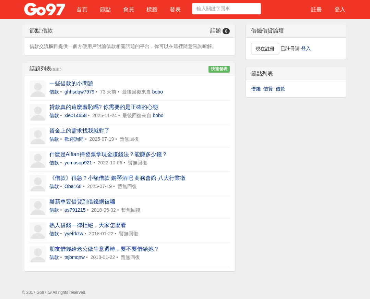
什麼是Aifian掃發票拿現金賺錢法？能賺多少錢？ (108, 154)
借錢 (256, 88)
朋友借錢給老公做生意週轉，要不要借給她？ (104, 249)
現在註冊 (265, 48)
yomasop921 (78, 162)
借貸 (268, 88)
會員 (128, 9)
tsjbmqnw (74, 257)
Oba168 (73, 186)
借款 (54, 92)
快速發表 (219, 69)
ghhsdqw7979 (79, 92)
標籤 (151, 9)
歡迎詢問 (74, 139)
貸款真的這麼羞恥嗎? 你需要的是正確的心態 (103, 107)
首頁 (81, 9)
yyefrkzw (73, 233)
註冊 (316, 9)
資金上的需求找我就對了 (79, 131)
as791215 (75, 210)
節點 (105, 9)
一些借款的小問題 (71, 83)
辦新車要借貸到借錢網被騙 (82, 201)
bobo (157, 92)
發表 (175, 9)
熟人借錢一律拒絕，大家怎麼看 (87, 225)
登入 (339, 9)
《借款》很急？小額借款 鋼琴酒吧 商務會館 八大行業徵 (117, 178)
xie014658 (75, 115)
